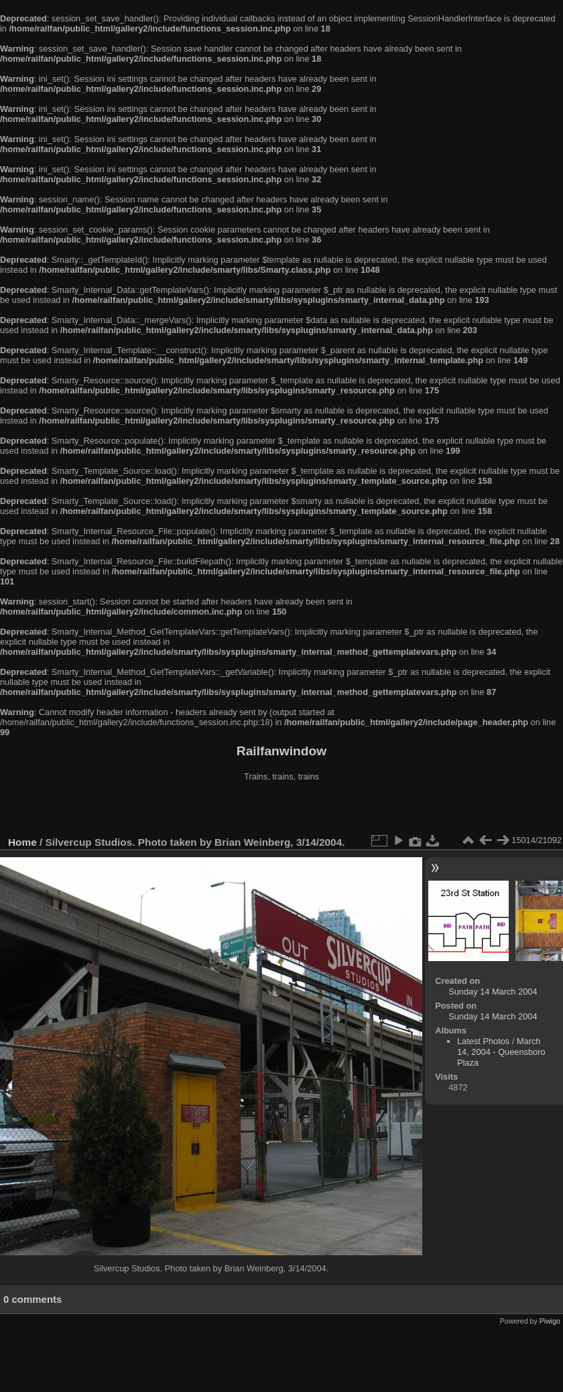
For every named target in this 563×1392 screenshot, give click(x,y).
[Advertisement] (281, 810)
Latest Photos (483, 1041)
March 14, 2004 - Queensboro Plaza (501, 1052)
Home (22, 842)
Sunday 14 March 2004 (492, 992)
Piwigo (550, 1321)
